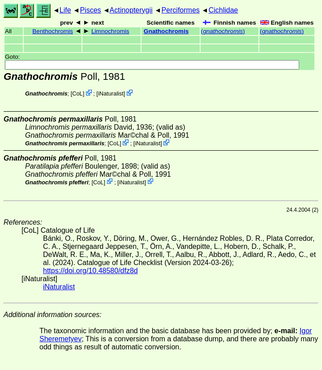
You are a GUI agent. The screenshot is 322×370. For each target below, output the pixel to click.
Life (65, 10)
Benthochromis (52, 31)
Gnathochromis (166, 31)
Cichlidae (223, 10)
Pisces (90, 10)
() (223, 31)
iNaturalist (111, 93)
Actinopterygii (131, 10)
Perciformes (180, 10)
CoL (77, 93)
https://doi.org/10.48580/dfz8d (90, 270)
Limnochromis (110, 31)
